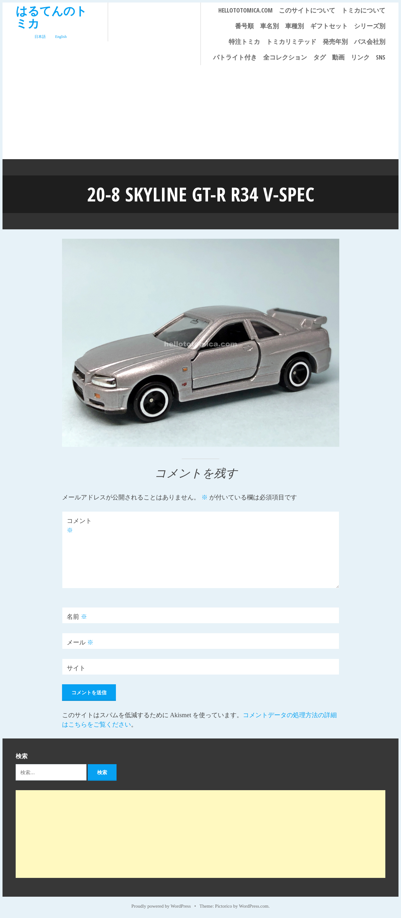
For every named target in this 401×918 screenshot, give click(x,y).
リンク (360, 57)
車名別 (269, 26)
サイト (76, 668)
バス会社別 (369, 41)
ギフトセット (329, 26)
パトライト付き (235, 57)
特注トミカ (244, 41)
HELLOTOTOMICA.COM (245, 10)
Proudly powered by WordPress (161, 906)
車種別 (294, 26)
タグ (319, 57)
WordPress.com (253, 906)
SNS (380, 57)
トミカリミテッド (291, 41)
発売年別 (335, 41)
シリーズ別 (369, 26)
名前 (77, 616)
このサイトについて (307, 10)
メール (80, 642)
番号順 (244, 26)
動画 (338, 57)
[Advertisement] (200, 112)
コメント (79, 525)
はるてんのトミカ (51, 17)
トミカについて (363, 10)
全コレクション (285, 57)
